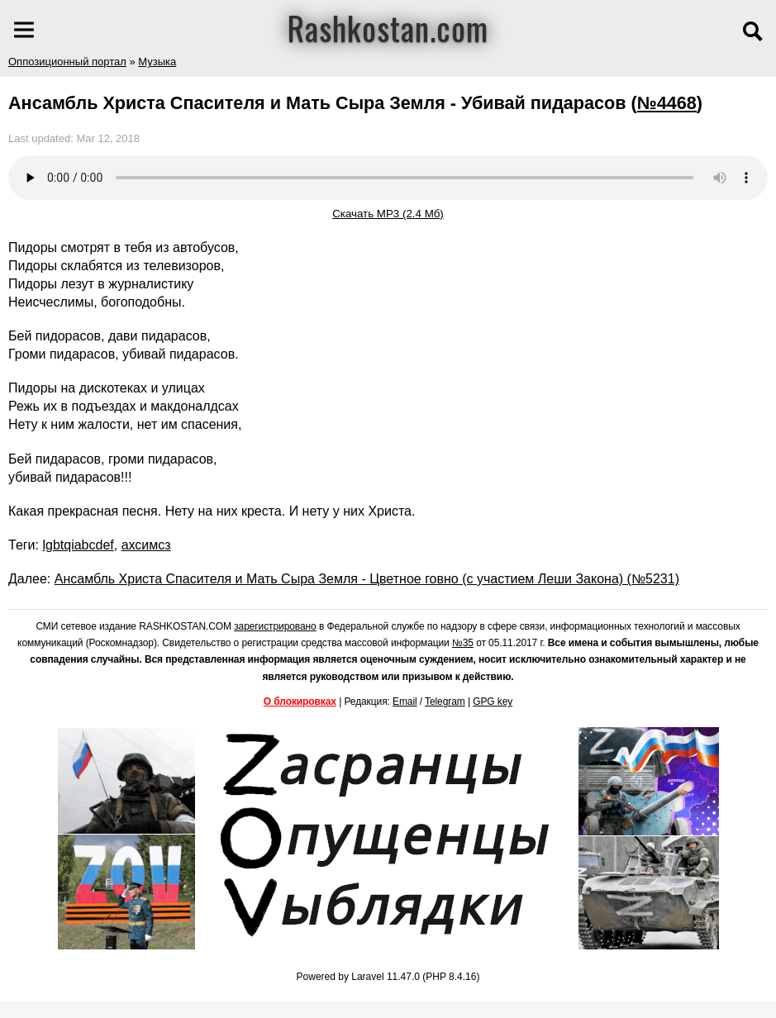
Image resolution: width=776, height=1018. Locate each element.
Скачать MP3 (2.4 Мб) (388, 213)
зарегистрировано (275, 626)
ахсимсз (146, 545)
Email (405, 701)
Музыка (157, 61)
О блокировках (300, 701)
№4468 (667, 103)
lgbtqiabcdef (77, 545)
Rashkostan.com (388, 27)
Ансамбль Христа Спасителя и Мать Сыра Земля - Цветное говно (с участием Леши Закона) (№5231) (367, 579)
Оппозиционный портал (67, 61)
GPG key (492, 701)
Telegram (445, 701)
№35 (463, 643)
